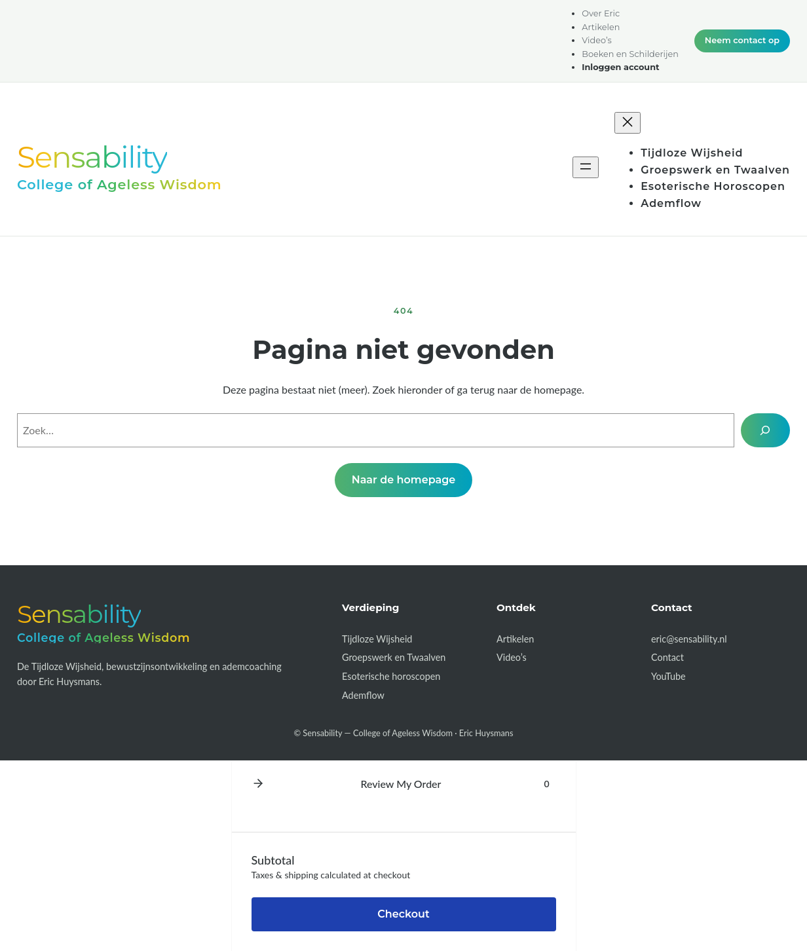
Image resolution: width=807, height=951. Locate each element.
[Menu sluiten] (627, 123)
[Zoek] (765, 430)
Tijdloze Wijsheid (377, 638)
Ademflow (363, 695)
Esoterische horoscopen (391, 676)
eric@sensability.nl (689, 638)
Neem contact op (742, 40)
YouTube (668, 676)
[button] (258, 784)
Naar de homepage (404, 480)
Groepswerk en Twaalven (393, 657)
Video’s (512, 657)
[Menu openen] (585, 167)
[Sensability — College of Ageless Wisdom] (119, 166)
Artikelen (515, 638)
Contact (667, 657)
